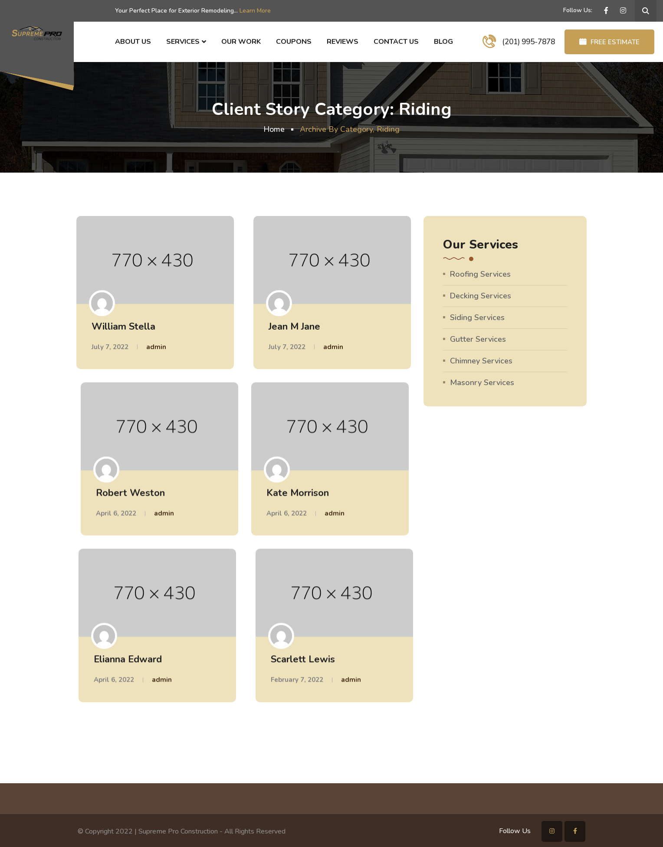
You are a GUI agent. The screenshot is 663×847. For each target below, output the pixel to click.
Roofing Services (480, 274)
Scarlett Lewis (303, 658)
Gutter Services (478, 339)
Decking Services (480, 296)
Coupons (294, 41)
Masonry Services (482, 382)
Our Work (241, 41)
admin (156, 347)
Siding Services (477, 317)
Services (183, 41)
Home (274, 129)
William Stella (123, 326)
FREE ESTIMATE (609, 42)
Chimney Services (481, 361)
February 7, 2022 (297, 679)
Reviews (342, 41)
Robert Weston (130, 492)
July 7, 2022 (110, 347)
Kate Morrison (297, 492)
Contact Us (396, 41)
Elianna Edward (128, 658)
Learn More (255, 11)
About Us (133, 41)
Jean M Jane (294, 326)
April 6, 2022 (116, 513)
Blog (443, 41)
